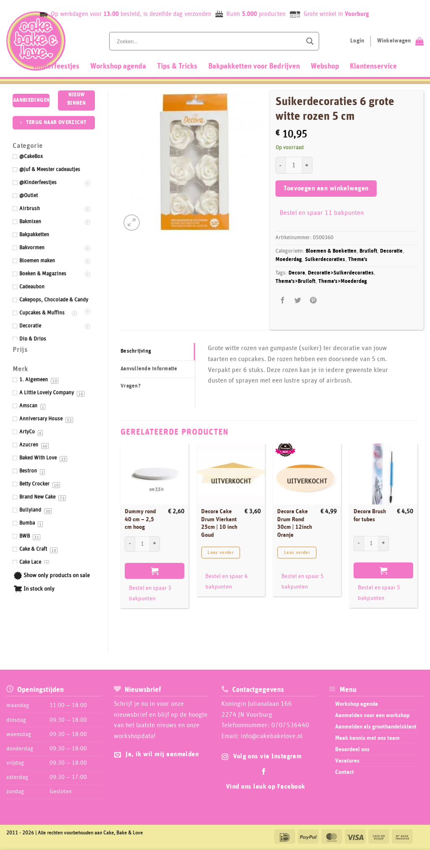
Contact (344, 772)
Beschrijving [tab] (136, 351)
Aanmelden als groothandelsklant (376, 727)
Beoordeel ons (352, 749)
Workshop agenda (118, 66)
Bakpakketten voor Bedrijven (254, 66)
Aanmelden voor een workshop (372, 715)
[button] (131, 222)
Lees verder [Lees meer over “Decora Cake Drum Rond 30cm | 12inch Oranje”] (297, 552)
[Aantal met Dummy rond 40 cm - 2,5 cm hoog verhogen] (155, 544)
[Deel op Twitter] (298, 300)
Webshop (325, 66)
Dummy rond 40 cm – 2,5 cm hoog (140, 519)
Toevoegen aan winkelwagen (326, 188)
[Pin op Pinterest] (313, 300)
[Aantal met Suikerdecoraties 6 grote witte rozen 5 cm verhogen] (307, 165)
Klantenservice (373, 66)
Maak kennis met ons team (367, 738)
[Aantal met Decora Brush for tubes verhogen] (384, 543)
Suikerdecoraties (325, 259)
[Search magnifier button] (310, 41)
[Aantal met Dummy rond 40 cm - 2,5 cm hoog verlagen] (130, 544)
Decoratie (391, 251)
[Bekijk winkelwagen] (400, 41)
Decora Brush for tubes (370, 516)
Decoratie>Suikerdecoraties (341, 273)
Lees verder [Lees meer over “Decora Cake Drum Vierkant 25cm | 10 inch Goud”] (220, 552)
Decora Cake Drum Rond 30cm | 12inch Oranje (294, 523)
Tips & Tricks (177, 66)
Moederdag (288, 259)
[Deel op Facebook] (283, 300)
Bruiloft (368, 251)
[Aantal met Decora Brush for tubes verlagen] (359, 543)
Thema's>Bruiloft (295, 281)
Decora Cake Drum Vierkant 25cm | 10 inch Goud (219, 523)
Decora (296, 273)
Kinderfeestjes (56, 66)
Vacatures (347, 761)
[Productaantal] (294, 165)
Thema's (357, 259)
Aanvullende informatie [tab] (149, 369)
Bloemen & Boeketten (331, 251)
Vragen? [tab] (131, 386)
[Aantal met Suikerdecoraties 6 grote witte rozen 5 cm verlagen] (280, 165)
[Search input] (208, 41)
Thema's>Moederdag (342, 281)
